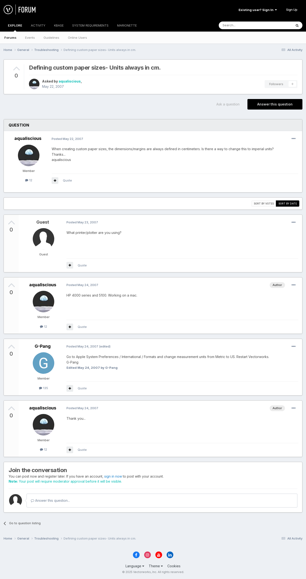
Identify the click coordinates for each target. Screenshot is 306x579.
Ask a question (228, 104)
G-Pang (43, 346)
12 (28, 180)
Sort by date (288, 203)
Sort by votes (264, 203)
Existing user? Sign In (258, 10)
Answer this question (275, 104)
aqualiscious (70, 81)
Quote (67, 180)
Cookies (173, 566)
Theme (156, 566)
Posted (67, 139)
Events (30, 37)
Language (135, 566)
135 (43, 388)
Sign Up (291, 9)
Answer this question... (50, 500)
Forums (10, 37)
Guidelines (51, 37)
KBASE (59, 25)
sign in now (113, 476)
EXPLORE (15, 27)
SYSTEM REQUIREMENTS (90, 25)
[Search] (243, 25)
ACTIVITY (38, 25)
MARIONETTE (127, 25)
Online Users (77, 37)
